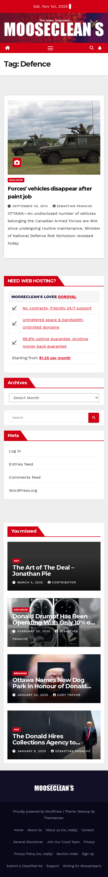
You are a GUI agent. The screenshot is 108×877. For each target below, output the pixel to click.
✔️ (14, 308)
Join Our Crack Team (63, 842)
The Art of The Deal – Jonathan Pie (43, 570)
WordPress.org (23, 490)
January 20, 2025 (33, 695)
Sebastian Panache (72, 206)
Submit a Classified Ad (24, 866)
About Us (34, 830)
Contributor (62, 582)
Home (18, 830)
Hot (16, 560)
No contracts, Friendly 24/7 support (57, 308)
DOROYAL (67, 296)
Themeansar (53, 818)
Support (52, 866)
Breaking (20, 673)
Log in (15, 451)
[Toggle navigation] (50, 48)
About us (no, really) (61, 830)
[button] (92, 48)
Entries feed (21, 464)
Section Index (67, 854)
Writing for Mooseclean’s (82, 866)
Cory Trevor (66, 695)
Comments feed (25, 477)
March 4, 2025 (30, 582)
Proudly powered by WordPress (38, 811)
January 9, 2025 (32, 751)
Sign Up (88, 854)
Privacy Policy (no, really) (33, 854)
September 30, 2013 (31, 206)
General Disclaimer (28, 842)
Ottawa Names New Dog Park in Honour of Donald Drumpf (49, 686)
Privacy (89, 842)
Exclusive (16, 180)
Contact (87, 830)
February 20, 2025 (34, 631)
